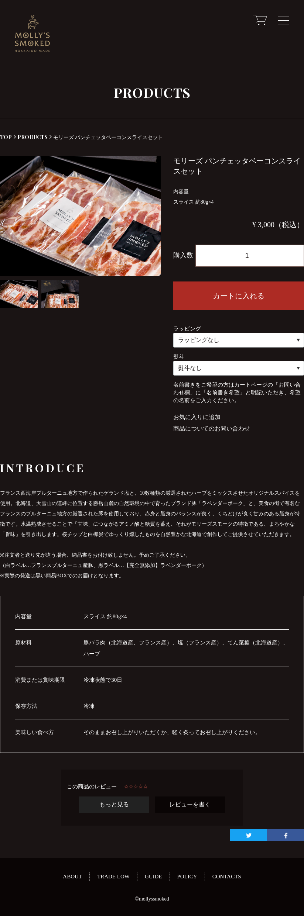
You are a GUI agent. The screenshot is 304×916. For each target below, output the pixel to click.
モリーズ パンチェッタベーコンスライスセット (106, 137)
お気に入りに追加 (197, 417)
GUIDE (153, 876)
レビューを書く (190, 804)
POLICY (187, 876)
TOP (6, 137)
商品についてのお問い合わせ (211, 428)
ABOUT (72, 876)
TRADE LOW (113, 876)
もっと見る (114, 804)
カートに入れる (238, 296)
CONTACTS (226, 876)
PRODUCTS (31, 137)
